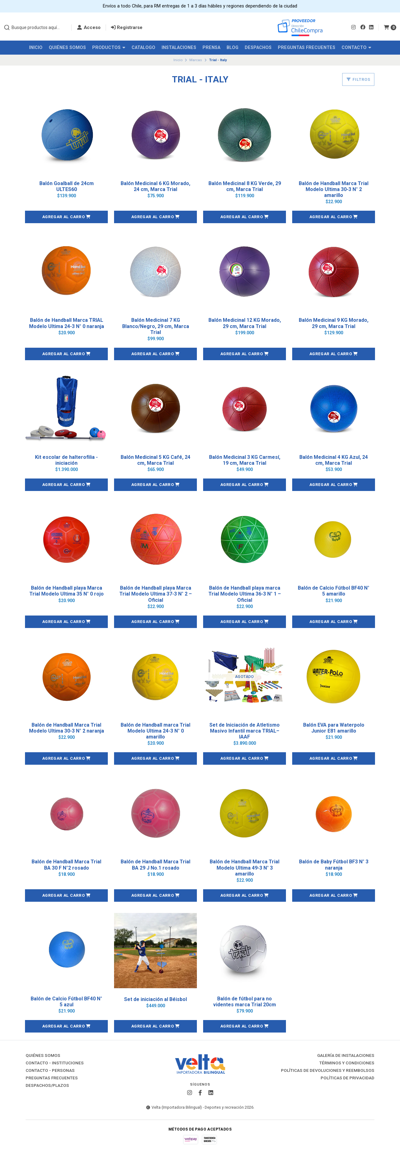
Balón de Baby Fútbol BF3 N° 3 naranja (333, 865)
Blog (232, 47)
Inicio (35, 47)
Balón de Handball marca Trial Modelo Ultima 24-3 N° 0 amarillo (155, 731)
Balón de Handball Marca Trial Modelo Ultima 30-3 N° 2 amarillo (333, 189)
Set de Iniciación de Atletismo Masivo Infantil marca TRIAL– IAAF (244, 731)
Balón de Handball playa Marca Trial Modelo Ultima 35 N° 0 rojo (66, 591)
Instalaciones (179, 47)
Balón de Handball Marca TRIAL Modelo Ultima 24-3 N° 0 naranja (66, 323)
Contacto (356, 47)
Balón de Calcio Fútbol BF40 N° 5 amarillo (333, 591)
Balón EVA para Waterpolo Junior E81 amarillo (333, 728)
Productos (108, 47)
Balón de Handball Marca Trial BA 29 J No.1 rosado (155, 865)
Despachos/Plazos (47, 1085)
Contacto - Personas (50, 1070)
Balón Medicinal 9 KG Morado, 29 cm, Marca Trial (333, 323)
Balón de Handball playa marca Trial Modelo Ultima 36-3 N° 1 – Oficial (244, 594)
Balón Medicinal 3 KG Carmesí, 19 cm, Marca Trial (244, 460)
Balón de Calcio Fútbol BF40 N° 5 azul (66, 1002)
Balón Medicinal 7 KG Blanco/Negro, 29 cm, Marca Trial (155, 326)
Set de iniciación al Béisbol (155, 999)
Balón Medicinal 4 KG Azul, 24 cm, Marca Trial (333, 460)
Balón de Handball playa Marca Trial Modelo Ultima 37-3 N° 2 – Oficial (155, 594)
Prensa (211, 47)
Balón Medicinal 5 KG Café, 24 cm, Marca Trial (155, 460)
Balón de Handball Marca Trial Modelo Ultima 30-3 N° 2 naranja (66, 728)
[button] (66, 217)
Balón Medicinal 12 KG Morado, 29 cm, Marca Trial (244, 323)
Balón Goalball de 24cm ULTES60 (66, 186)
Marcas (195, 60)
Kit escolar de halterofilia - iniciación (66, 460)
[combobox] (35, 27)
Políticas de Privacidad (347, 1078)
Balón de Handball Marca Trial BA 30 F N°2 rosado (66, 865)
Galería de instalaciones (345, 1055)
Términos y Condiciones (346, 1063)
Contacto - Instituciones (55, 1063)
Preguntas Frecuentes (306, 47)
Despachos (258, 47)
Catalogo (143, 47)
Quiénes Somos (67, 47)
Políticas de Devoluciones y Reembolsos (327, 1070)
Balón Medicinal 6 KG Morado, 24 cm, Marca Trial (155, 186)
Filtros (358, 79)
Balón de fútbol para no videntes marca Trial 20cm (244, 1002)
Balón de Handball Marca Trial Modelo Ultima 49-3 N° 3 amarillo (244, 867)
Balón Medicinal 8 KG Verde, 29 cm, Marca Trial (244, 186)
